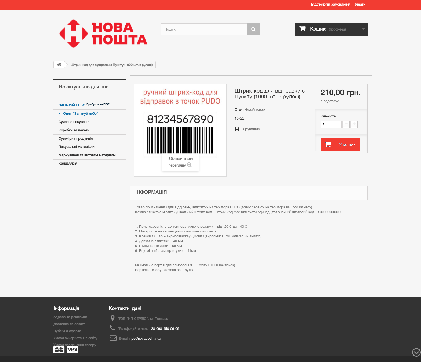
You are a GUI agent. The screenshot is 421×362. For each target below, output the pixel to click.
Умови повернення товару (74, 345)
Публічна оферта (67, 331)
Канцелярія (68, 163)
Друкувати (251, 129)
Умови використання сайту (75, 338)
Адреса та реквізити (70, 317)
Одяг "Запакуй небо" (80, 114)
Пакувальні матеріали (76, 147)
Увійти (360, 4)
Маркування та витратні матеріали (87, 155)
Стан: (239, 110)
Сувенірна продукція (76, 138)
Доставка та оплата (69, 324)
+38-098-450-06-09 (164, 329)
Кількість (328, 116)
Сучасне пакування (74, 122)
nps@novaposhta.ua (145, 339)
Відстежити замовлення (330, 4)
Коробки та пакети (74, 130)
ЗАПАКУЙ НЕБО (72, 105)
